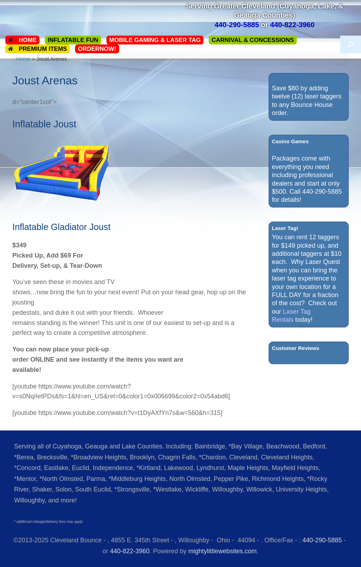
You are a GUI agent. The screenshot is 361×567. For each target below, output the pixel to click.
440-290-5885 (322, 540)
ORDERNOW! (97, 49)
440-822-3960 (129, 551)
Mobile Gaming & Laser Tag (155, 40)
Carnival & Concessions (253, 40)
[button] (350, 44)
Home (22, 40)
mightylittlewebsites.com (222, 551)
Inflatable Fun (73, 40)
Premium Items (37, 49)
